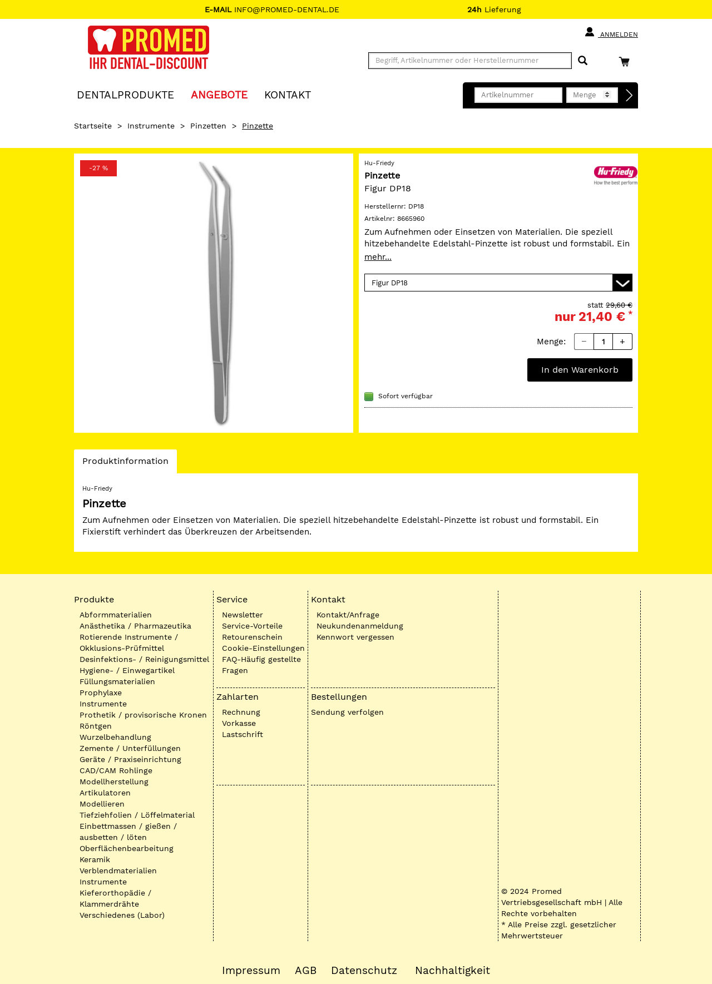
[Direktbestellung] (629, 95)
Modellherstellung (114, 781)
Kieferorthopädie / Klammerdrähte (115, 898)
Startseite (93, 125)
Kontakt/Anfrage (348, 614)
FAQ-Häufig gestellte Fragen (261, 665)
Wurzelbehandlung (115, 737)
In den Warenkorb (580, 369)
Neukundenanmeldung (360, 625)
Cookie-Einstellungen (263, 648)
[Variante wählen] (498, 282)
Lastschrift (242, 734)
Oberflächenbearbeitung (127, 848)
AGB (306, 971)
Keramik (95, 859)
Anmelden (611, 32)
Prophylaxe (101, 692)
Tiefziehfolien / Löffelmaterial (137, 814)
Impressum (251, 971)
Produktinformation (125, 463)
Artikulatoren (105, 792)
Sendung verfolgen (347, 712)
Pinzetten (208, 125)
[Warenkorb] (626, 61)
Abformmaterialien (116, 614)
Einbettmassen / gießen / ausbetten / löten (128, 832)
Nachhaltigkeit (452, 971)
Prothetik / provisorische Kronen (143, 714)
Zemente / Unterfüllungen (130, 748)
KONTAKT (287, 94)
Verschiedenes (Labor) (122, 915)
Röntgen (96, 725)
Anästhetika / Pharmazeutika (135, 625)
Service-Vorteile (252, 625)
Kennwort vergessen (355, 636)
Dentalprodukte (125, 94)
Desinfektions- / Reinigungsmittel (144, 659)
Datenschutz (364, 971)
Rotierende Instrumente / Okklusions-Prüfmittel (129, 642)
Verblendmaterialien (118, 870)
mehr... (378, 257)
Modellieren (102, 803)
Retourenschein (252, 636)
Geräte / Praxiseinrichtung (130, 759)
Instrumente (151, 125)
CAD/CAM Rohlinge (116, 770)
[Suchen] (583, 61)
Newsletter (242, 614)
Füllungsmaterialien (117, 681)
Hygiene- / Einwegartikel (127, 670)
